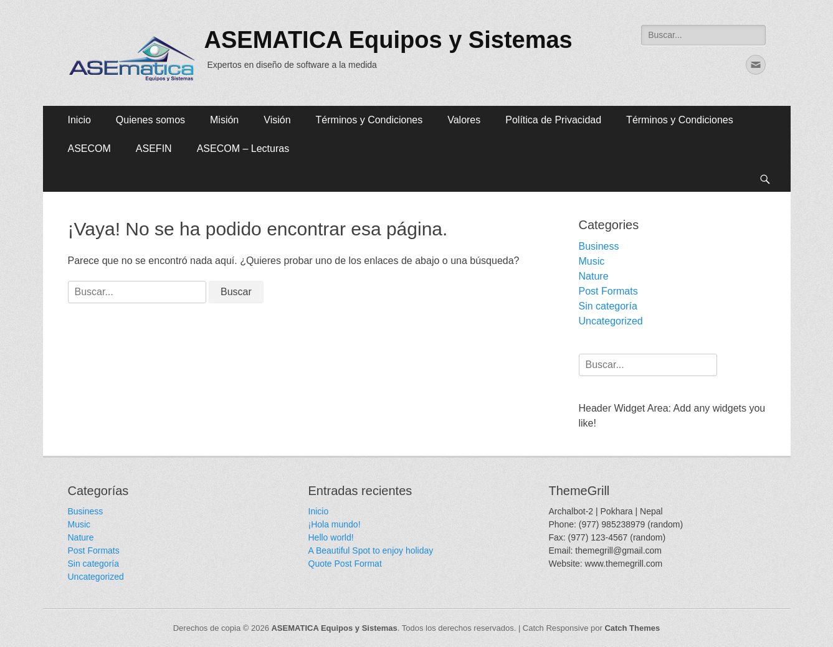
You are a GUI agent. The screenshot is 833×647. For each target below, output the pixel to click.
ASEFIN (154, 148)
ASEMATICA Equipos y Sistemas (388, 40)
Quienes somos (150, 120)
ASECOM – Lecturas (243, 148)
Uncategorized (611, 321)
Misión (224, 120)
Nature (594, 276)
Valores (463, 120)
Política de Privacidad (553, 120)
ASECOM (89, 148)
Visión (277, 120)
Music (592, 261)
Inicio (79, 120)
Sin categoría (608, 306)
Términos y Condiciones (369, 120)
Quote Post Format (345, 564)
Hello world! (331, 537)
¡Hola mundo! (334, 524)
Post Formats (608, 291)
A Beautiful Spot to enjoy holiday (371, 550)
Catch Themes (632, 628)
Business (599, 246)
